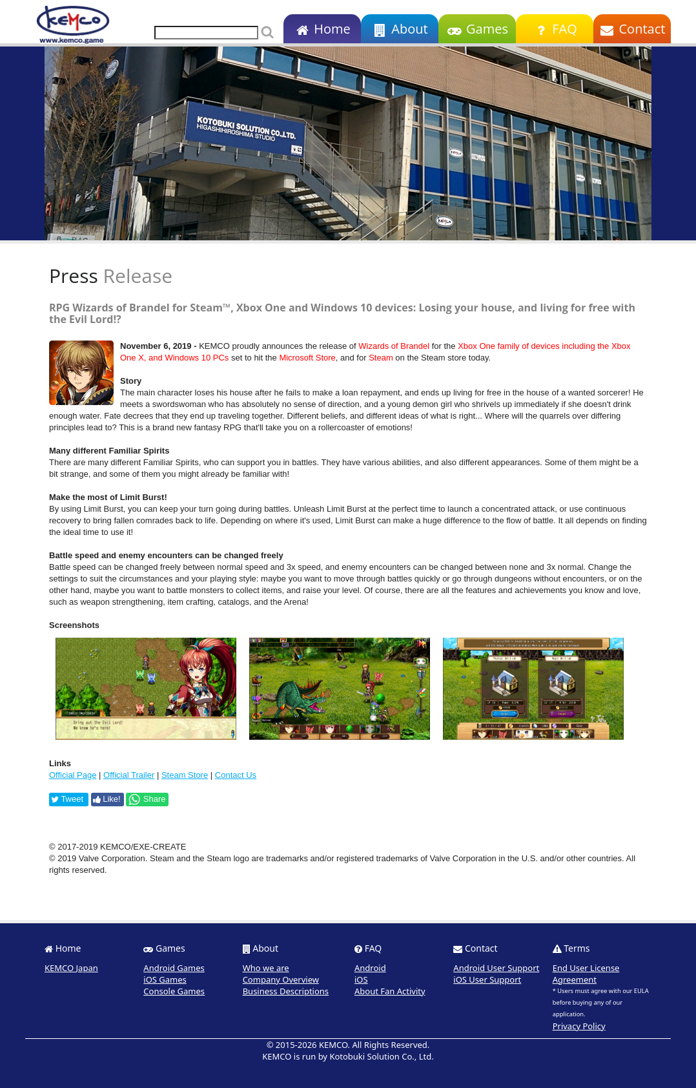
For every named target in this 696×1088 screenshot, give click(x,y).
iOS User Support (487, 979)
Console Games (174, 991)
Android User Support (496, 968)
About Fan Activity (389, 991)
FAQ (554, 28)
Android (370, 968)
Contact (632, 28)
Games (477, 28)
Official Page (72, 775)
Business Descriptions (286, 991)
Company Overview (281, 979)
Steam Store (184, 775)
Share (146, 799)
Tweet (67, 799)
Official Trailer (128, 775)
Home (322, 28)
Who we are (266, 968)
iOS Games (165, 979)
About (399, 28)
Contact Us (235, 775)
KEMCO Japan (71, 968)
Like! (107, 799)
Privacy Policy (579, 1026)
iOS (361, 979)
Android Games (174, 968)
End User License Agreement (586, 973)
